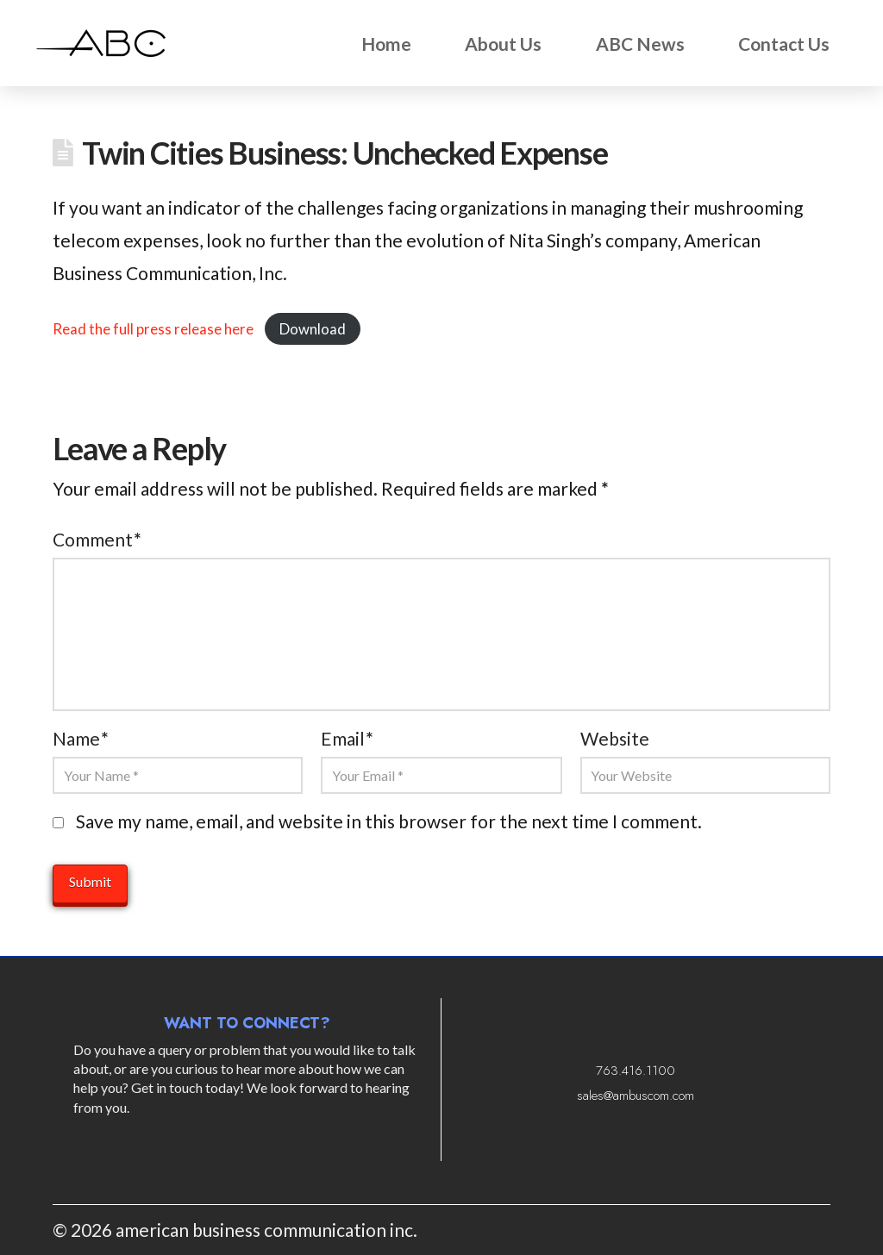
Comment (97, 539)
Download (312, 329)
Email (347, 738)
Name (80, 738)
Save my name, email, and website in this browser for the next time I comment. (389, 821)
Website (614, 738)
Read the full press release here (153, 329)
